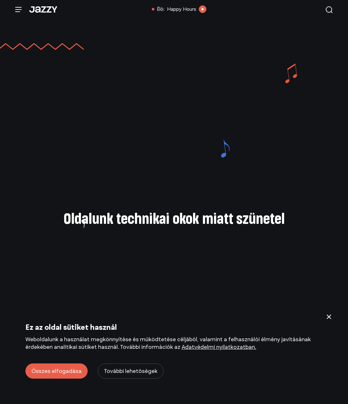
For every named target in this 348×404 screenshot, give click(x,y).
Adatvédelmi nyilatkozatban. (219, 346)
